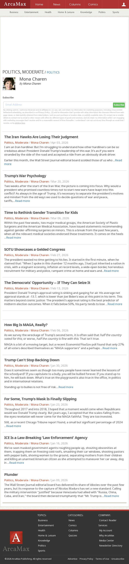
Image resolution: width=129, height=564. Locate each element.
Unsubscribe (117, 558)
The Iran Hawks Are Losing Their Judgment (41, 136)
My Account (105, 530)
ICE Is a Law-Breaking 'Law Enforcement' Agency (45, 437)
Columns (73, 530)
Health (48, 12)
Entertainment (31, 12)
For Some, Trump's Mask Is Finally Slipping (40, 398)
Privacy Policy (86, 558)
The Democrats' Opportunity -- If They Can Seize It (47, 282)
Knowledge (86, 12)
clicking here (20, 123)
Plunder (11, 474)
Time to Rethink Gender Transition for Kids (41, 212)
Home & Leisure (66, 12)
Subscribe (119, 105)
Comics (73, 525)
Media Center (106, 540)
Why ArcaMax (106, 535)
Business (14, 12)
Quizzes (73, 535)
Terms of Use (102, 558)
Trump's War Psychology (25, 175)
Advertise (72, 558)
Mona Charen (40, 142)
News (72, 520)
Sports (116, 12)
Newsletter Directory (110, 545)
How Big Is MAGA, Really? (25, 324)
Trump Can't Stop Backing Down (31, 359)
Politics (102, 12)
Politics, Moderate (16, 142)
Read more (22, 201)
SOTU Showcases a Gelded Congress (34, 249)
